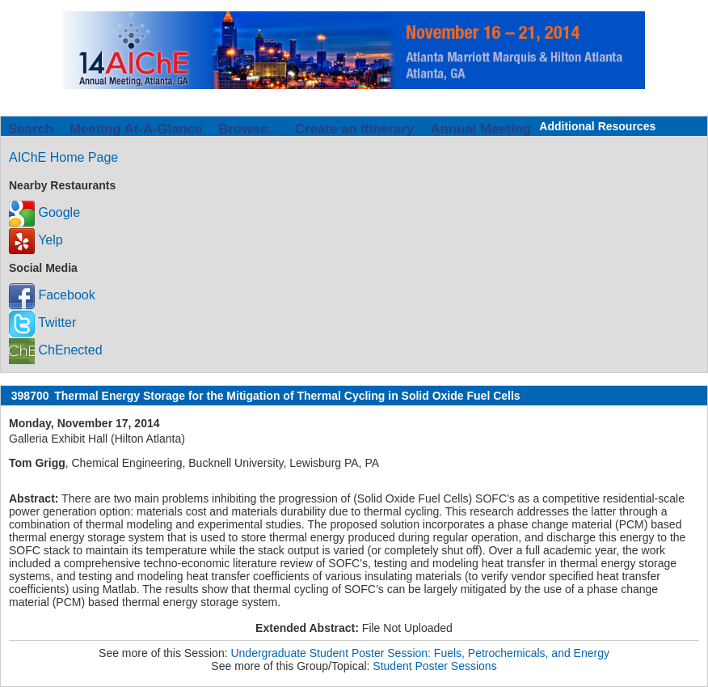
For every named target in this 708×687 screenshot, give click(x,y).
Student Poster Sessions (434, 665)
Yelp (36, 240)
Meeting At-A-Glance (136, 129)
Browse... (248, 129)
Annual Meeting (480, 129)
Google (44, 212)
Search (30, 129)
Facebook (52, 295)
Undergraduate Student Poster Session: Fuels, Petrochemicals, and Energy (419, 653)
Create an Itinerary (354, 129)
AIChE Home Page (63, 157)
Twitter (42, 322)
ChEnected (56, 350)
